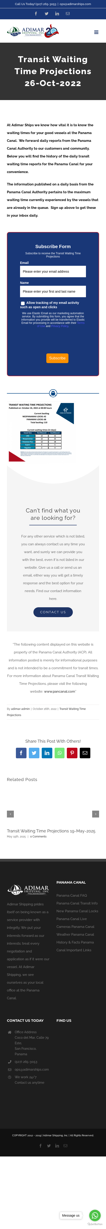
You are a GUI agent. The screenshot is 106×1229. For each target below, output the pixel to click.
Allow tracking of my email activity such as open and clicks (49, 305)
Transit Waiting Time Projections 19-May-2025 (51, 831)
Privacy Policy (59, 326)
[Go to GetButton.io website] (95, 1224)
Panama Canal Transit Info (77, 903)
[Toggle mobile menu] (96, 32)
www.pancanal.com (59, 691)
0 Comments (38, 836)
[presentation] (57, 342)
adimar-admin (20, 709)
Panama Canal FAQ (71, 895)
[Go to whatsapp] (95, 1215)
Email (24, 263)
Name (24, 283)
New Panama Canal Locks (77, 911)
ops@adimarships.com (75, 4)
